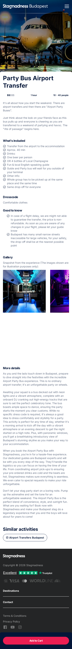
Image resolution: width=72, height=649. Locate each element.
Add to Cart (36, 640)
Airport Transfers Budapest (26, 537)
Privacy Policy (11, 621)
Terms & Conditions (14, 615)
